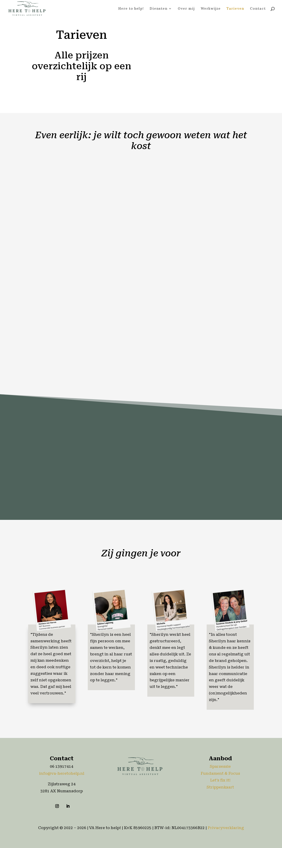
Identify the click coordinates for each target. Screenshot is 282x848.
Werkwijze (211, 9)
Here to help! (131, 9)
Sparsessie (220, 766)
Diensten (158, 9)
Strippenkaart (220, 787)
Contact (258, 9)
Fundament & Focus (220, 773)
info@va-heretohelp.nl (61, 773)
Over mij (186, 9)
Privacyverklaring (226, 827)
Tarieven (235, 9)
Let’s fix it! (220, 780)
